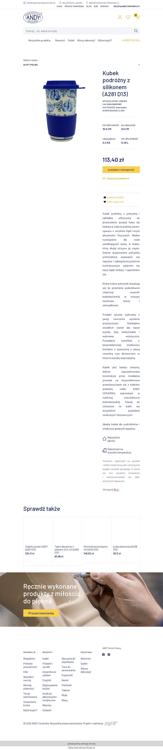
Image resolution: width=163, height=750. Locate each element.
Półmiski (67, 685)
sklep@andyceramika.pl (127, 6)
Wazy (65, 700)
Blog (89, 6)
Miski (64, 695)
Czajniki (46, 680)
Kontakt (104, 6)
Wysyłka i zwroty (28, 678)
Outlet (84, 663)
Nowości (86, 658)
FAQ (25, 671)
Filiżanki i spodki (47, 665)
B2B (96, 6)
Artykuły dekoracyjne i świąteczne (49, 697)
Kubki (45, 658)
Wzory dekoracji (86, 670)
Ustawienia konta (29, 703)
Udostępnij (108, 489)
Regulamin (29, 658)
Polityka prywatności (30, 665)
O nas (59, 6)
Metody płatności (28, 687)
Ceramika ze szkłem (49, 673)
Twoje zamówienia (30, 695)
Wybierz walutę (30, 60)
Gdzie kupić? (30, 710)
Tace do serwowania (68, 668)
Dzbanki (46, 710)
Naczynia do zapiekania (68, 660)
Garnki (65, 680)
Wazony (46, 705)
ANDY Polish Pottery (111, 648)
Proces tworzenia (74, 6)
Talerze (66, 690)
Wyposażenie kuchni (49, 687)
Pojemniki (67, 675)
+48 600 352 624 (131, 40)
